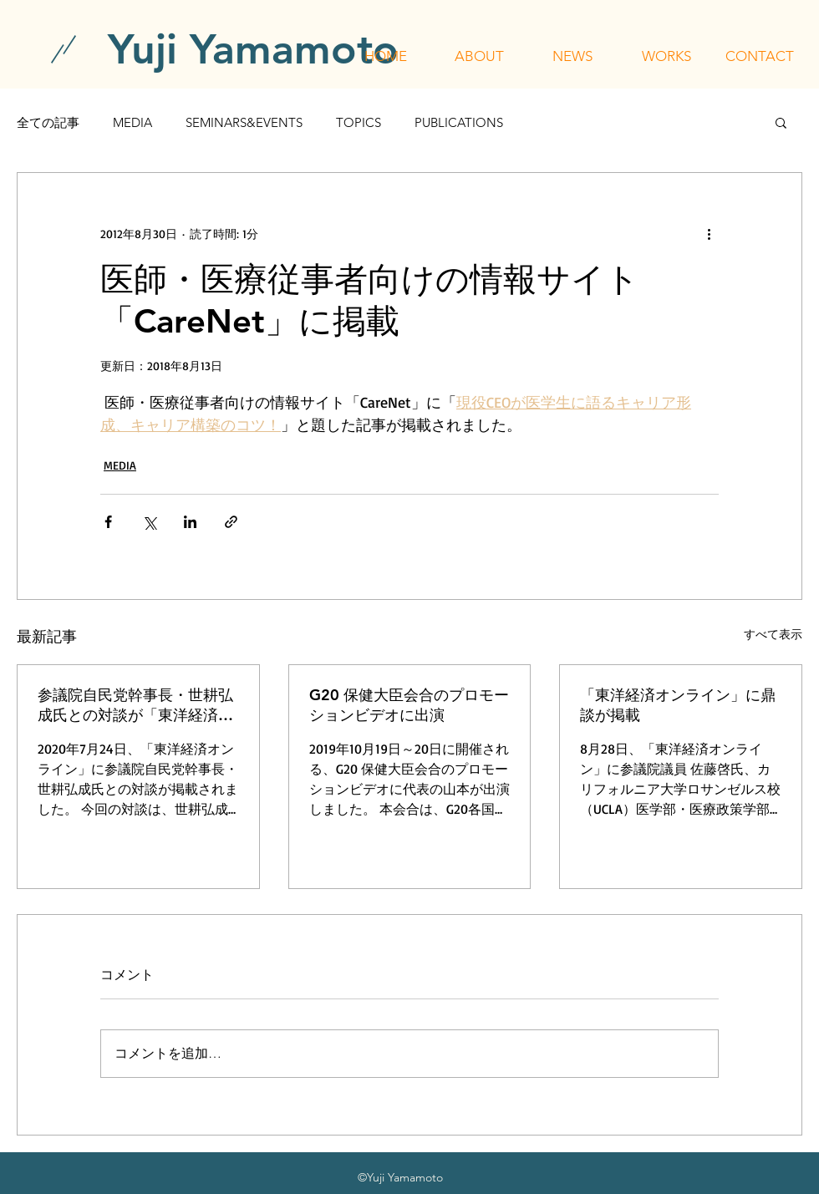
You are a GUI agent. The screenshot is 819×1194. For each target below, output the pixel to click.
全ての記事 (48, 122)
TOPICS (358, 122)
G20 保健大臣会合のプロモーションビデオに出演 (409, 704)
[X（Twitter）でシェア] (149, 522)
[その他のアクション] (709, 233)
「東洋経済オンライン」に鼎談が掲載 (678, 704)
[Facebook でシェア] (108, 522)
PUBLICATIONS (459, 122)
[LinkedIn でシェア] (190, 522)
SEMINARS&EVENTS (244, 122)
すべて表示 (773, 634)
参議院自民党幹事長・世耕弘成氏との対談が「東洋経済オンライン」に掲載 (135, 705)
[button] (479, 56)
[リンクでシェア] (231, 522)
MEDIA (132, 122)
